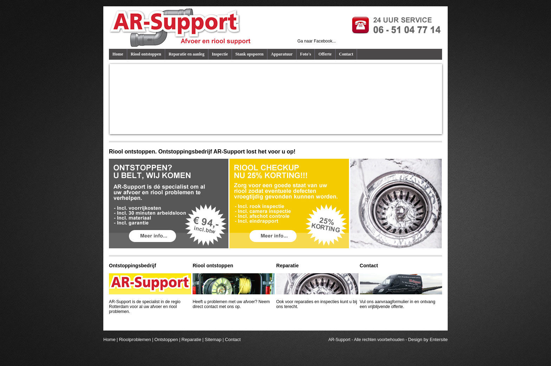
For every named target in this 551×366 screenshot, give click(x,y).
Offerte (324, 54)
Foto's (305, 54)
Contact (346, 54)
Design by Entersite (428, 339)
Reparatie (191, 339)
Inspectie (220, 54)
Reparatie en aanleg (187, 54)
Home (117, 54)
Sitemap (213, 339)
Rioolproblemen (135, 339)
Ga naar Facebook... (316, 41)
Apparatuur (282, 54)
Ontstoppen (166, 339)
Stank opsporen (249, 54)
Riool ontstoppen (146, 54)
